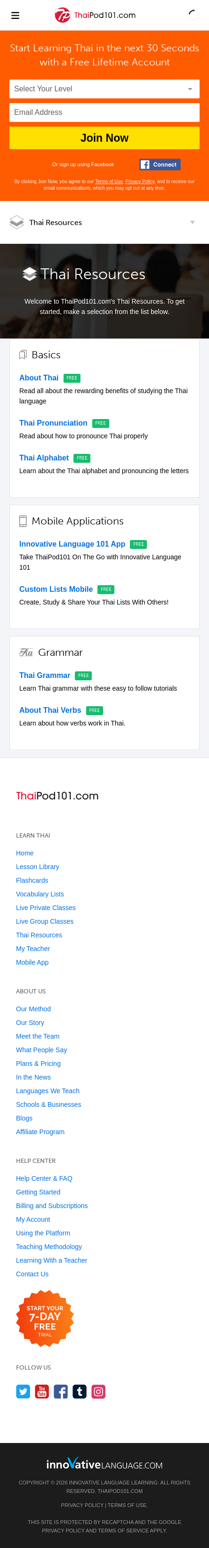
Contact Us (32, 1274)
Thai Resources (55, 222)
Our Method (33, 1009)
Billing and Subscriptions (52, 1205)
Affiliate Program (40, 1132)
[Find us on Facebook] (61, 1391)
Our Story (30, 1022)
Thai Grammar (44, 675)
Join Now (104, 138)
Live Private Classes (46, 907)
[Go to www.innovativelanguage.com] (104, 1462)
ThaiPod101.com (120, 1491)
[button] (194, 15)
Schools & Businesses (48, 1104)
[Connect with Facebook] (160, 164)
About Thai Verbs (50, 710)
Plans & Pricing (38, 1063)
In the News (33, 1077)
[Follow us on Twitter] (23, 1391)
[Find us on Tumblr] (79, 1391)
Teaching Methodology (49, 1246)
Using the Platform (43, 1233)
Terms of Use (109, 181)
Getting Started (38, 1192)
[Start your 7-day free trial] (45, 1319)
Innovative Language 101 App (72, 544)
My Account (33, 1219)
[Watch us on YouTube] (42, 1391)
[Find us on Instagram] (98, 1391)
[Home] (96, 22)
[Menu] (15, 15)
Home (24, 853)
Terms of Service (123, 1530)
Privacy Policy (139, 181)
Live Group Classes (44, 921)
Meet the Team (37, 1036)
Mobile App (32, 962)
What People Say (41, 1050)
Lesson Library (37, 867)
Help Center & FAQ (44, 1178)
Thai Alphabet (44, 458)
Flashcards (32, 880)
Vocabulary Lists (40, 894)
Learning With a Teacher (52, 1260)
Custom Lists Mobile (56, 589)
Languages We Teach (48, 1091)
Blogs (24, 1118)
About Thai (39, 378)
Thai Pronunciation (53, 423)
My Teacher (33, 948)
